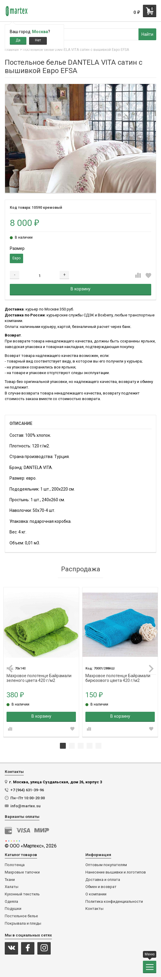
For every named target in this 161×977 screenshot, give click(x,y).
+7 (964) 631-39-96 (27, 790)
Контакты (94, 909)
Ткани (10, 880)
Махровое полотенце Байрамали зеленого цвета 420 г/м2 (39, 675)
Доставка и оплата (102, 880)
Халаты (11, 887)
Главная (12, 50)
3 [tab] (81, 746)
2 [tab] (72, 746)
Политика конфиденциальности (114, 902)
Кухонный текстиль (22, 894)
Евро (16, 258)
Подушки (13, 909)
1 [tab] (63, 746)
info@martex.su (25, 806)
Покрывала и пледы (23, 923)
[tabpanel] (41, 662)
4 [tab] (90, 746)
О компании (95, 894)
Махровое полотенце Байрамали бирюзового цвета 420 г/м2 (117, 675)
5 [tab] (98, 746)
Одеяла (11, 902)
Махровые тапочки (22, 872)
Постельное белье (21, 916)
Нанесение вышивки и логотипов (115, 872)
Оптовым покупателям (106, 865)
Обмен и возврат (101, 887)
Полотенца (15, 865)
